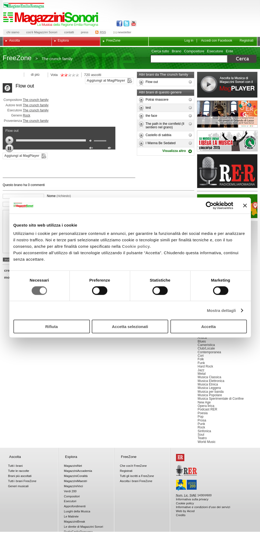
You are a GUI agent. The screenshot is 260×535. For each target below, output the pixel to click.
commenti (37, 185)
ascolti (96, 75)
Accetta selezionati (130, 326)
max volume (110, 149)
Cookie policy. (136, 246)
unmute (91, 149)
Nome (59, 196)
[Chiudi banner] (245, 205)
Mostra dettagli (221, 310)
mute (91, 141)
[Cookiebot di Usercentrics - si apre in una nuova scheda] (209, 205)
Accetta (208, 326)
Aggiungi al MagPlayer (106, 80)
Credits (181, 515)
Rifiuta (51, 326)
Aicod (191, 511)
